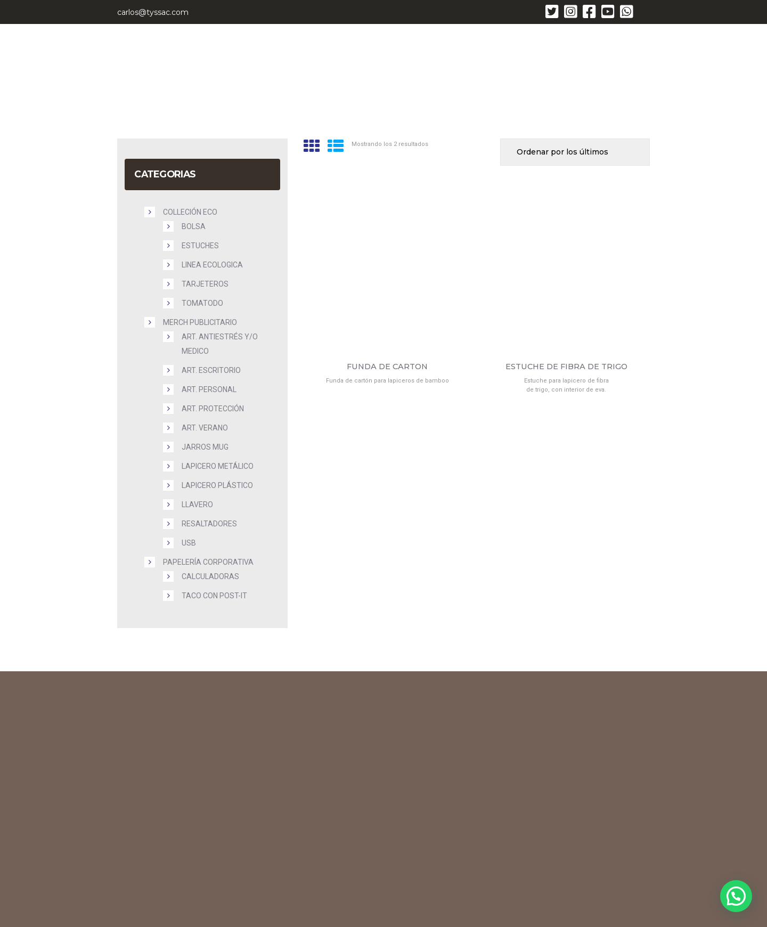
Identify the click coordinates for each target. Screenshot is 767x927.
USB (189, 543)
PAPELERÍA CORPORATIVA (208, 562)
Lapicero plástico (217, 485)
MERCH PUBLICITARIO (200, 322)
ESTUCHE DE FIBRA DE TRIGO (566, 366)
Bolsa (194, 226)
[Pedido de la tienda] (575, 152)
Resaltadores (209, 523)
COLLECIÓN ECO (190, 212)
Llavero (197, 504)
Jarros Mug (205, 447)
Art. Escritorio (211, 370)
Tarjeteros (205, 284)
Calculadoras (210, 576)
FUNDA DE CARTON (387, 366)
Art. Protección (213, 408)
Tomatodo (202, 303)
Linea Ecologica (212, 265)
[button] (736, 896)
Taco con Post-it (214, 595)
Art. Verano (205, 428)
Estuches (200, 245)
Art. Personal (209, 389)
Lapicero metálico (218, 466)
